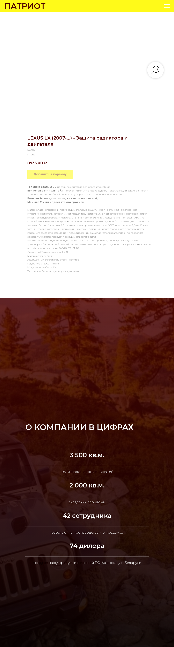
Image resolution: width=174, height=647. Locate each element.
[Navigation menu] (167, 6)
